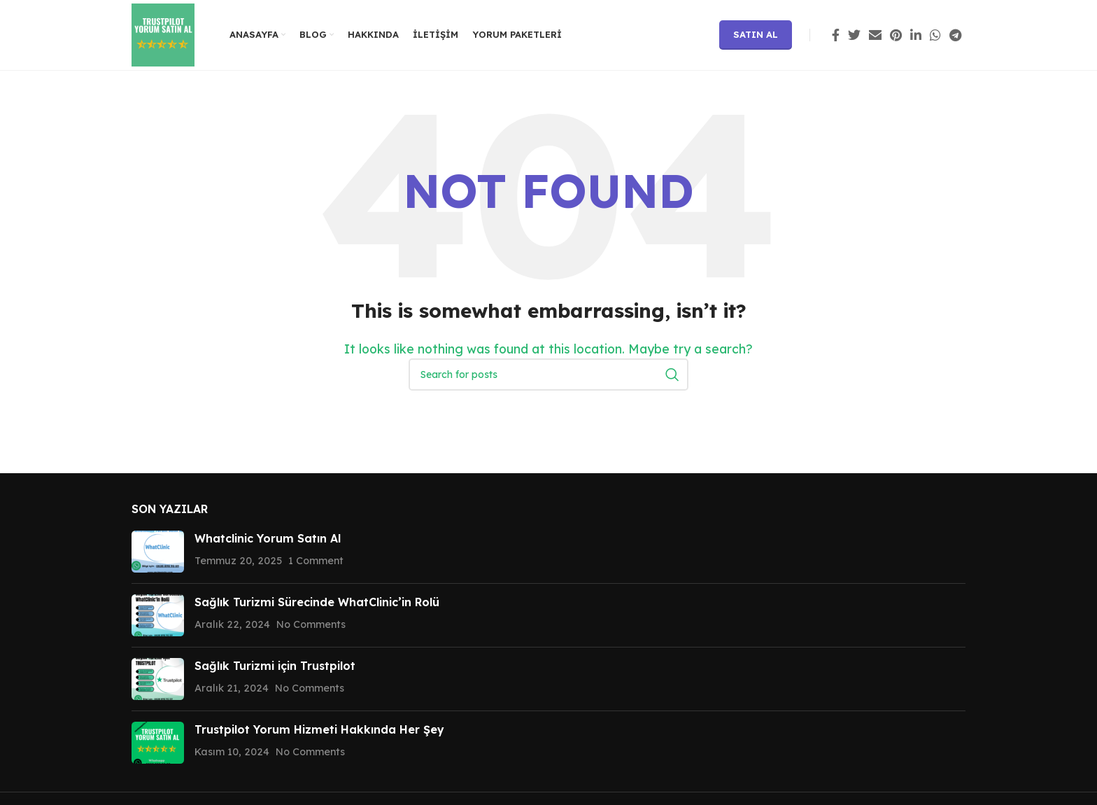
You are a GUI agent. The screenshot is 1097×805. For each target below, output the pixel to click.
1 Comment (316, 560)
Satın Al (755, 34)
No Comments (311, 624)
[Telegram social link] (955, 35)
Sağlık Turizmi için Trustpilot (274, 666)
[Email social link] (875, 35)
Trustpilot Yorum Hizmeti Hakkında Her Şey (319, 729)
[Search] (548, 374)
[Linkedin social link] (916, 35)
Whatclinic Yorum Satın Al (267, 538)
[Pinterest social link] (896, 35)
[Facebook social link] (836, 35)
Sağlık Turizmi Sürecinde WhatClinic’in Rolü (316, 602)
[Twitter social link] (854, 35)
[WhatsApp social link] (935, 35)
